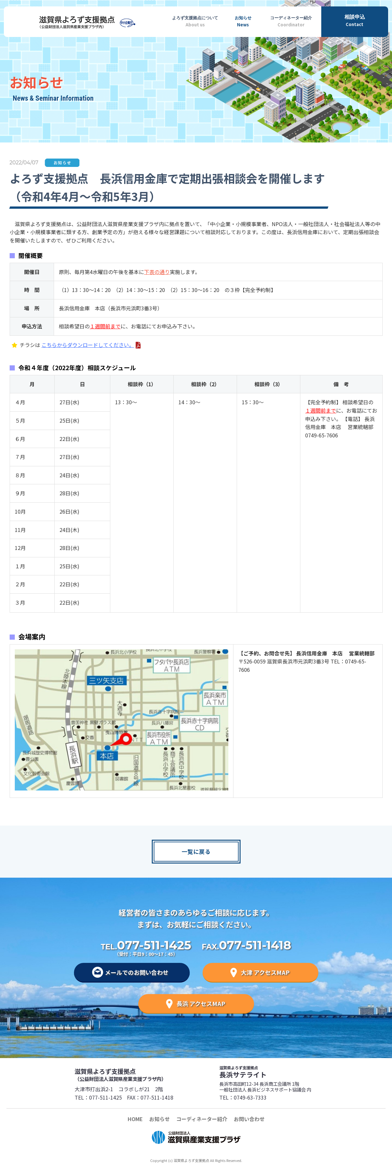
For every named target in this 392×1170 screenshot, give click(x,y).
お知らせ (159, 1119)
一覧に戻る (196, 851)
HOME (135, 1119)
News (243, 20)
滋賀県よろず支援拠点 (135, 1074)
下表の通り (157, 272)
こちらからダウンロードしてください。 (87, 345)
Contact (354, 20)
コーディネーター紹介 (201, 1119)
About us (195, 20)
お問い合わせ (249, 1119)
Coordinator (291, 20)
